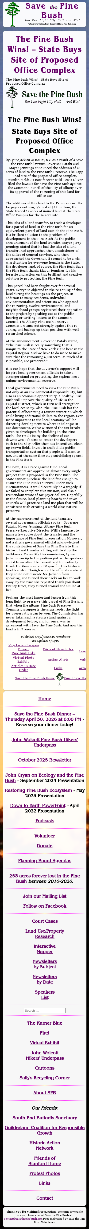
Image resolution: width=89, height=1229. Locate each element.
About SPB (44, 1093)
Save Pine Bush (52, 10)
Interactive (45, 946)
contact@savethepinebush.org (23, 1219)
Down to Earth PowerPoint (37, 805)
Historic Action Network (44, 1145)
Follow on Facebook (44, 906)
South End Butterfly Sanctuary (44, 1118)
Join (27, 896)
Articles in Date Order (23, 668)
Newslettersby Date (45, 979)
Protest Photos (44, 1173)
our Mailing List (49, 896)
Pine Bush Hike (23, 653)
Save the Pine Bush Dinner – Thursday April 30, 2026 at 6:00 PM (43, 716)
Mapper (45, 951)
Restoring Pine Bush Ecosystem (38, 790)
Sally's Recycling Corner (44, 1078)
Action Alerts (58, 660)
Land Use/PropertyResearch (44, 933)
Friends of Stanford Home (44, 1161)
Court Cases (45, 921)
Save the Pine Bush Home (35, 678)
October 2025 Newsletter (44, 760)
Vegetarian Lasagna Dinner (23, 647)
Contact (44, 1198)
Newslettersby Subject (45, 964)
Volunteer (45, 836)
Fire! (44, 1033)
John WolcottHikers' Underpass (45, 1055)
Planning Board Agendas (44, 860)
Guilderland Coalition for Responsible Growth (45, 1130)
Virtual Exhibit (44, 1043)
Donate (44, 845)
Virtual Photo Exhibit (23, 660)
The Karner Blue (44, 1023)
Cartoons (44, 1068)
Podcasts (44, 820)
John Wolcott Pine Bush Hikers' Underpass (45, 742)
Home (44, 698)
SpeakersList (44, 994)
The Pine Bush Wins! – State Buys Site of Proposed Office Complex (45, 54)
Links (58, 668)
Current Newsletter (58, 649)
